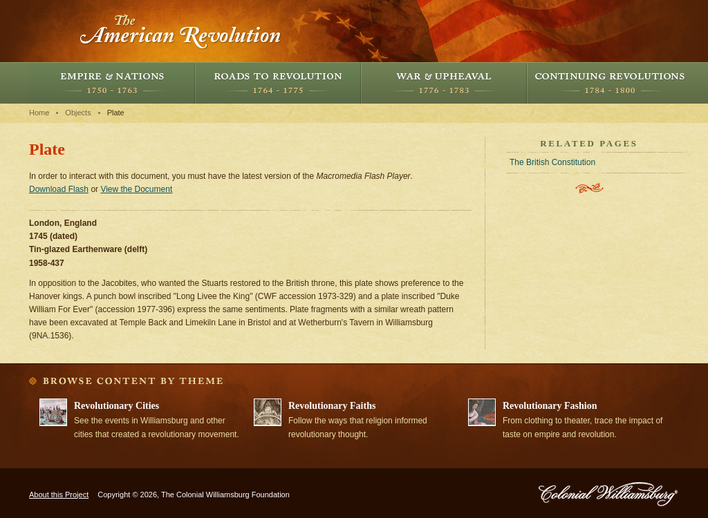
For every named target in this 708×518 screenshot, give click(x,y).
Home (39, 112)
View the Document (136, 189)
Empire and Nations (112, 83)
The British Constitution (552, 162)
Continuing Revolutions (610, 83)
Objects (78, 112)
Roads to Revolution (278, 83)
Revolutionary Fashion (550, 406)
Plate (115, 112)
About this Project (58, 494)
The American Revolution (181, 31)
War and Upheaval (444, 83)
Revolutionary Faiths (331, 406)
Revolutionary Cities (116, 406)
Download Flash (58, 189)
